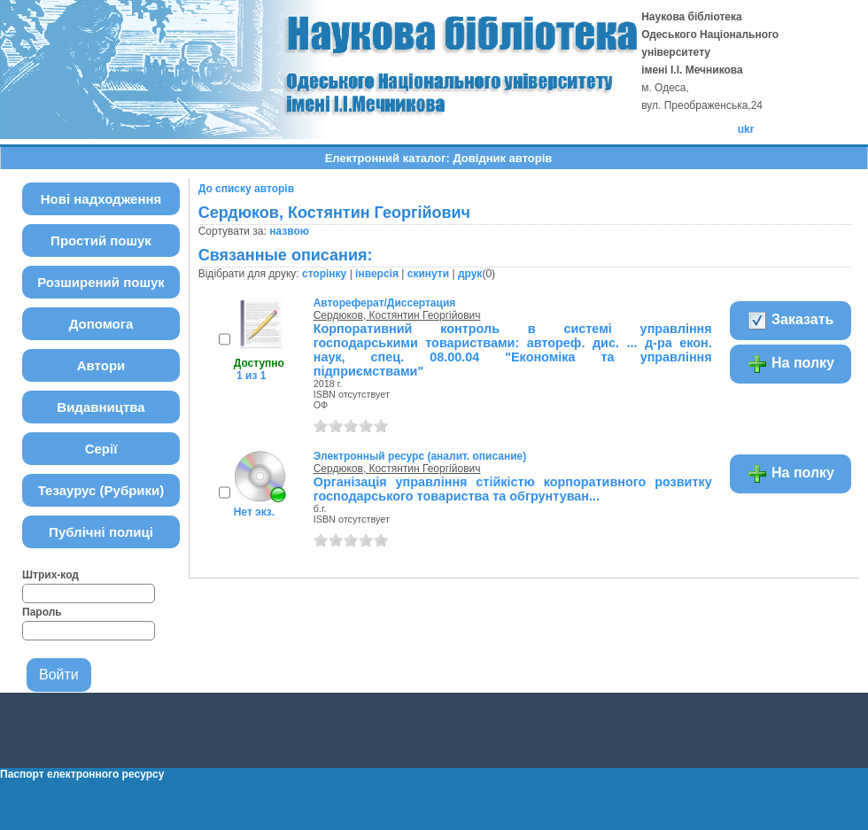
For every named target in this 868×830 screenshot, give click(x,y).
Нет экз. (254, 512)
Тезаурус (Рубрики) (101, 490)
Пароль (42, 612)
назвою (289, 231)
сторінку (324, 274)
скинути (428, 274)
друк (470, 274)
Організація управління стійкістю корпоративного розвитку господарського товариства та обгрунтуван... (513, 489)
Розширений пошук (101, 282)
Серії (101, 448)
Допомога (101, 323)
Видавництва (100, 407)
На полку (790, 364)
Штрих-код (50, 575)
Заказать (790, 320)
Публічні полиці (101, 531)
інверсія (377, 274)
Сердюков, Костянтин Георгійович (397, 315)
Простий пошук (100, 240)
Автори (101, 365)
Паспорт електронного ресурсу (82, 774)
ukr (746, 129)
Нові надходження (101, 198)
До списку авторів (246, 188)
